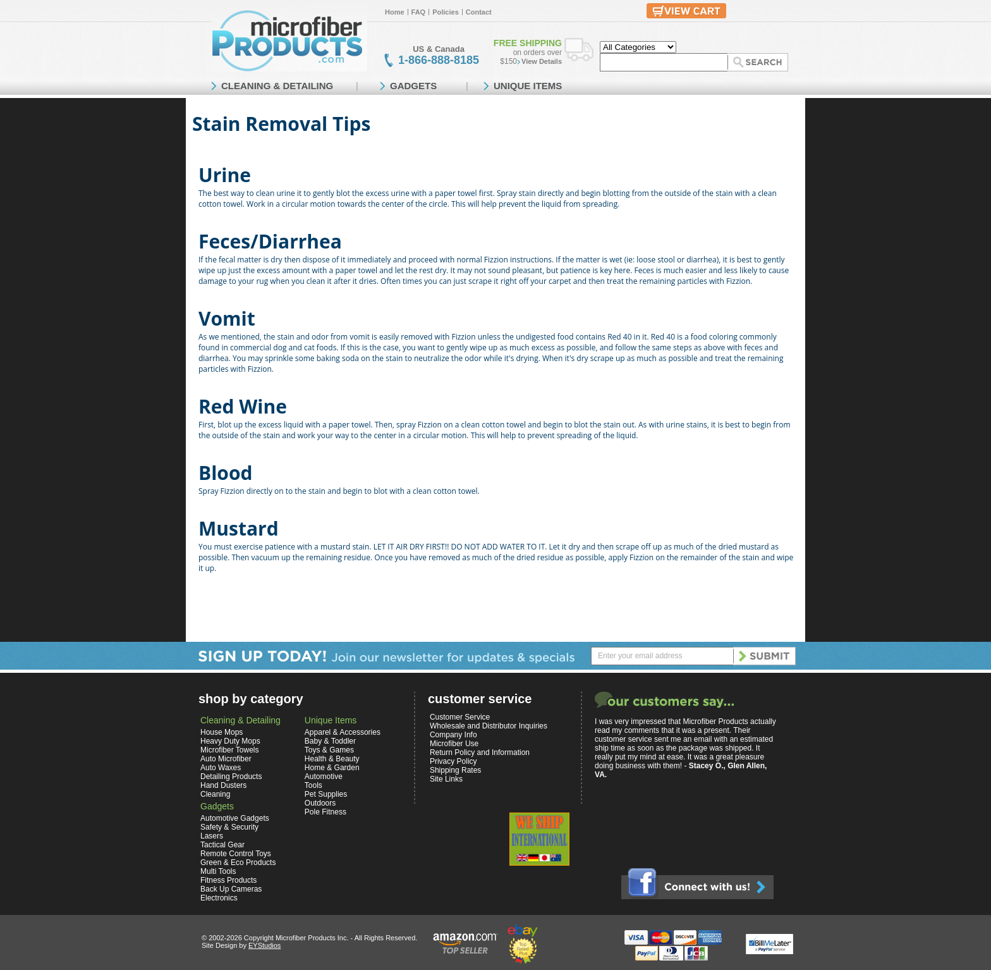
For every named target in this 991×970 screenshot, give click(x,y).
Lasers (211, 836)
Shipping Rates (455, 770)
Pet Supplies (326, 794)
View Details (541, 61)
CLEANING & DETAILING (277, 85)
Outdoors (320, 803)
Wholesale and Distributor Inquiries (488, 725)
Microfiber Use (454, 743)
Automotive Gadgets (234, 818)
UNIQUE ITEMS (528, 85)
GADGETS (413, 85)
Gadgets (217, 806)
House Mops (221, 732)
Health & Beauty (332, 758)
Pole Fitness (325, 811)
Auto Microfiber (226, 758)
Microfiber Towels (229, 750)
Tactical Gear (222, 844)
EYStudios (264, 945)
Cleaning (215, 794)
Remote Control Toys (235, 853)
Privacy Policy (453, 761)
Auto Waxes (220, 767)
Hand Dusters (223, 785)
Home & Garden (332, 767)
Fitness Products (228, 880)
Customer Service (460, 717)
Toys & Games (329, 750)
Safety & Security (229, 827)
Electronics (219, 897)
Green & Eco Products (238, 862)
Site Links (446, 779)
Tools (313, 785)
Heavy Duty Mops (230, 741)
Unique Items (330, 720)
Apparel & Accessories (342, 732)
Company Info (453, 734)
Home (394, 12)
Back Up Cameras (231, 889)
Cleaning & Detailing (240, 720)
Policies (445, 12)
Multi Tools (218, 871)
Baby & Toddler (330, 741)
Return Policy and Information (480, 752)
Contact (479, 12)
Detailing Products (231, 776)
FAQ (418, 12)
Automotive (324, 776)
